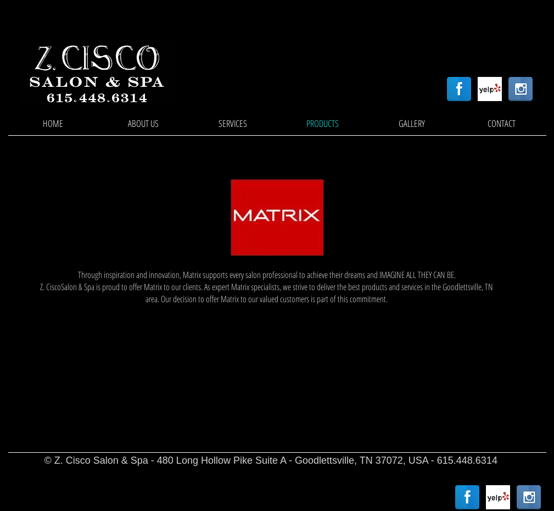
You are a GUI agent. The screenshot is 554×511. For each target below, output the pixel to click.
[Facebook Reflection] (459, 89)
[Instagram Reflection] (520, 89)
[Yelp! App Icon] (490, 89)
